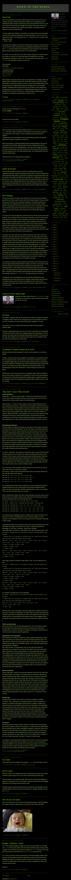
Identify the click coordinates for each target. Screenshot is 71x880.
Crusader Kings (62, 123)
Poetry (53, 177)
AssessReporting (57, 104)
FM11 (58, 141)
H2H (67, 147)
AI (65, 99)
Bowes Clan (54, 289)
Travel (41, 287)
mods (60, 166)
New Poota (6, 17)
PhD (65, 174)
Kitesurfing (55, 157)
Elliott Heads (63, 132)
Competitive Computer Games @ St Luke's (18, 350)
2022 (54, 234)
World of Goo (56, 217)
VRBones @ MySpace (57, 299)
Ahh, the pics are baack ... (12, 796)
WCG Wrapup (7, 196)
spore (60, 192)
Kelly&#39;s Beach (58, 156)
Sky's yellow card (20, 273)
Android (66, 100)
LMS (59, 163)
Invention (55, 154)
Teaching (60, 195)
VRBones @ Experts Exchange (59, 302)
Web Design (61, 214)
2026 (54, 225)
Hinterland (65, 150)
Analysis (9, 160)
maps (62, 163)
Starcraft (65, 194)
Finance (54, 137)
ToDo (63, 197)
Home (29, 871)
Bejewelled (55, 106)
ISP (67, 154)
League (66, 157)
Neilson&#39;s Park (58, 170)
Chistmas (63, 113)
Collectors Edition (64, 117)
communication (55, 119)
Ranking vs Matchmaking (58, 69)
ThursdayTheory (56, 197)
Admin (62, 99)
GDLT (54, 147)
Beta (60, 106)
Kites (65, 156)
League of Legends (60, 159)
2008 (54, 266)
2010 (54, 261)
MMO (65, 165)
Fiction (66, 135)
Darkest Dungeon (57, 126)
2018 (54, 242)
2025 (54, 227)
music (61, 168)
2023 (54, 232)
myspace (34, 845)
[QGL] (53, 97)
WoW (61, 217)
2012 (54, 256)
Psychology (61, 181)
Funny (55, 143)
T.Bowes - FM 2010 (56, 79)
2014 (54, 251)
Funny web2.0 (61, 143)
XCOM (65, 217)
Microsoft (56, 165)
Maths (66, 163)
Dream (57, 128)
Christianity (56, 115)
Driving (62, 128)
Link (33, 760)
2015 (54, 249)
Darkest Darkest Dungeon (62, 125)
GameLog (62, 145)
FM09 (54, 141)
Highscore (55, 150)
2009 (54, 263)
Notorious (54, 50)
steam (55, 195)
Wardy (65, 210)
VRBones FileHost (56, 293)
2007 (54, 268)
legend (63, 161)
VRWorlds (56, 210)
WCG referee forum (41, 296)
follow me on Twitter (63, 314)
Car (55, 111)
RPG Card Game (56, 44)
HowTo (58, 152)
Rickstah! (6, 787)
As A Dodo (6, 756)
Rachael (55, 183)
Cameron (66, 110)
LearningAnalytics (56, 161)
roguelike (65, 186)
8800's (27, 37)
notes (58, 172)
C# (61, 110)
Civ (62, 115)
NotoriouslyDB (55, 52)
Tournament (20, 160)
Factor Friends (55, 48)
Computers (9, 100)
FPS (61, 141)
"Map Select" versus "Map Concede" (15, 392)
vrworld (7, 843)
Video (61, 206)
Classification (56, 117)
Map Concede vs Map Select (59, 71)
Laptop (61, 157)
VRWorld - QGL (55, 291)
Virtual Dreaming (28, 847)
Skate (61, 190)
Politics (57, 177)
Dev (54, 128)
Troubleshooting (57, 205)
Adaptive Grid (57, 99)
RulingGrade (59, 188)
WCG (44, 287)
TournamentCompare (60, 201)
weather (54, 214)
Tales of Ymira (55, 83)
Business (58, 110)
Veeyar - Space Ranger (57, 85)
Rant (55, 184)
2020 (54, 237)
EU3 (61, 134)
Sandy (64, 188)
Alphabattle (54, 100)
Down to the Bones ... (35, 7)
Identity (66, 152)
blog (54, 108)
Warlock (56, 212)
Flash (62, 139)
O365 (55, 174)
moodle (64, 166)
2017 (54, 244)
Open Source (60, 174)
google (63, 147)
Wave (60, 212)
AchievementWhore (64, 97)
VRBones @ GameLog (57, 306)
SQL (64, 192)
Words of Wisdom (63, 215)
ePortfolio (56, 134)
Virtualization (62, 208)
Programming (58, 179)
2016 (54, 246)
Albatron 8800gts (6, 74)
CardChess (57, 113)
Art (66, 102)
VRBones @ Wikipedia (57, 304)
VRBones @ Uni (55, 295)
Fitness (58, 139)
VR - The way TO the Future (58, 42)
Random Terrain (62, 183)
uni (54, 206)
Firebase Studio (60, 137)
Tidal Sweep (54, 57)
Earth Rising (54, 81)
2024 (54, 229)
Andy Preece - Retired (57, 87)
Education (62, 130)
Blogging (58, 108)
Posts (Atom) (13, 875)
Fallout (62, 136)
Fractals (65, 141)
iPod (64, 154)
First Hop (5, 315)
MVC (65, 168)
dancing (53, 125)
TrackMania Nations (58, 203)
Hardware (56, 148)
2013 (54, 254)
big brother (64, 106)
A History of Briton (56, 89)
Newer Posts (5, 871)
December (57, 273)
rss (54, 188)
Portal (61, 177)
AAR (57, 97)
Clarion (65, 115)
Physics (60, 175)
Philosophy (54, 176)
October (56, 280)
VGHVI (57, 206)
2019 (54, 239)
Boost (62, 108)
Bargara (64, 104)
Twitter (66, 204)
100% (6, 48)
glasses (58, 147)
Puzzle (66, 181)
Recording (59, 184)
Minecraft (61, 165)
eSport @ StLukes (9, 169)
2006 (54, 271)
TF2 (65, 195)
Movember (56, 168)
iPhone (60, 154)
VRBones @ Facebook (57, 297)
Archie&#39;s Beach (59, 102)
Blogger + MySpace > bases (12, 839)
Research (55, 186)
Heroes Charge (63, 148)
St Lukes (35, 189)
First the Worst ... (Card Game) (59, 54)
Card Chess (54, 46)
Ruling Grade (55, 59)
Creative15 (55, 123)
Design (14, 160)
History (54, 152)
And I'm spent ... (8, 767)
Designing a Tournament (57, 66)
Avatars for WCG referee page (13, 294)
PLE (67, 176)
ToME (66, 197)
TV (63, 204)
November (57, 278)
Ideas (62, 152)
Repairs (64, 184)
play (64, 175)
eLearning (56, 132)
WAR (61, 210)
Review (59, 186)
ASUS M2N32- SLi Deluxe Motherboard (12, 68)
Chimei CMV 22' (6, 75)
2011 (54, 258)
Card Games (61, 111)
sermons (56, 190)
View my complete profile (59, 30)
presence (66, 177)
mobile (55, 166)
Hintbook (60, 150)
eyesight (64, 134)
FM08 (65, 139)
